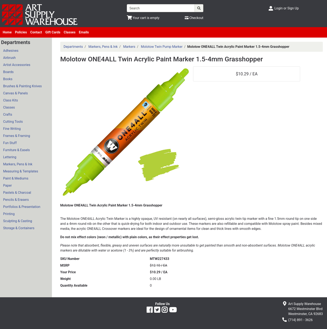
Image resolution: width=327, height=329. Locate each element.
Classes (69, 32)
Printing (9, 214)
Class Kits (10, 100)
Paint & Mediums (15, 178)
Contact (36, 32)
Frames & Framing (16, 136)
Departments (73, 47)
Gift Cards (52, 32)
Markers (129, 47)
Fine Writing (12, 129)
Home (7, 32)
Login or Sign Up (286, 8)
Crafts (7, 114)
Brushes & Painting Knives (22, 86)
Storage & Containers (18, 228)
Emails (84, 32)
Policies (21, 32)
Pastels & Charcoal (17, 193)
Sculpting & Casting (17, 221)
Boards (8, 72)
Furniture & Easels (16, 150)
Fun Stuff (10, 143)
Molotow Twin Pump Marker (161, 47)
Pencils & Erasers (16, 200)
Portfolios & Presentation (21, 207)
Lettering (9, 157)
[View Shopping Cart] (143, 18)
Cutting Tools (13, 122)
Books (8, 79)
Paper (7, 185)
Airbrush (9, 58)
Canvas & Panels (15, 93)
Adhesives (10, 51)
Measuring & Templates (20, 171)
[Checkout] (194, 18)
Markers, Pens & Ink (17, 164)
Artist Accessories (16, 65)
